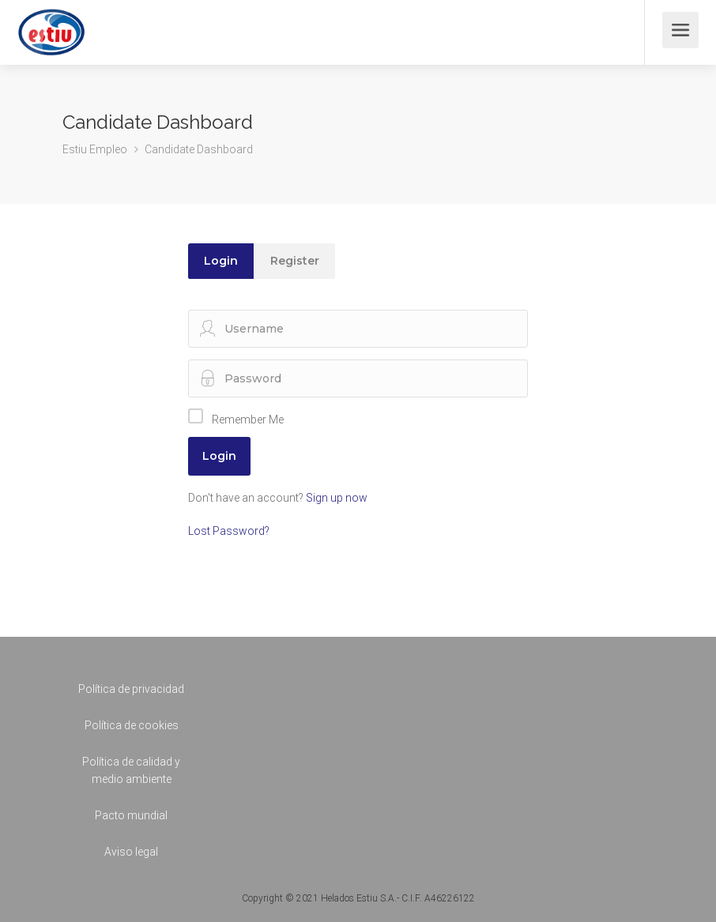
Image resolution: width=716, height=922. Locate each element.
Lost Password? (228, 531)
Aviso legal (131, 851)
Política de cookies (132, 725)
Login (221, 261)
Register (294, 261)
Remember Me (248, 419)
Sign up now (336, 497)
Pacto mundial (131, 815)
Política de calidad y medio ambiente (131, 770)
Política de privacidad (131, 689)
